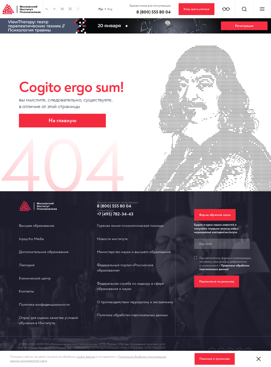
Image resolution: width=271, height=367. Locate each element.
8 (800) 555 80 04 (114, 206)
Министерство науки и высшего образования (134, 252)
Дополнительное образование (43, 252)
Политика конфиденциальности (44, 304)
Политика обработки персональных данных (132, 315)
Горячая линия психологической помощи (130, 225)
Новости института (112, 239)
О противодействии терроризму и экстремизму (135, 302)
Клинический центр (35, 278)
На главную (62, 120)
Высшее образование (36, 225)
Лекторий (27, 265)
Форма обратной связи (215, 215)
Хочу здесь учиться (196, 9)
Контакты (26, 291)
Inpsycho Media (31, 239)
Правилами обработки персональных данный (224, 267)
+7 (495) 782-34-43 (115, 214)
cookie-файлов (85, 357)
